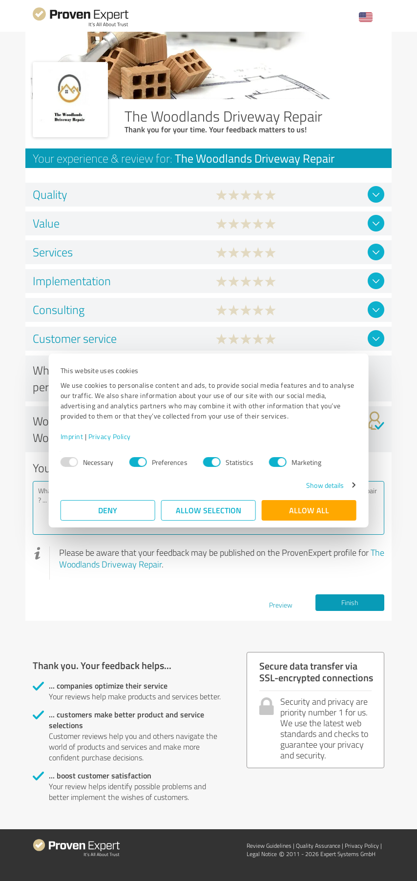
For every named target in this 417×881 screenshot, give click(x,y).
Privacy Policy (109, 436)
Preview (280, 604)
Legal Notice (262, 854)
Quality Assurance (318, 845)
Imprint (72, 436)
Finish (349, 602)
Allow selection (208, 510)
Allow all (309, 510)
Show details (325, 485)
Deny (108, 510)
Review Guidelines (269, 845)
